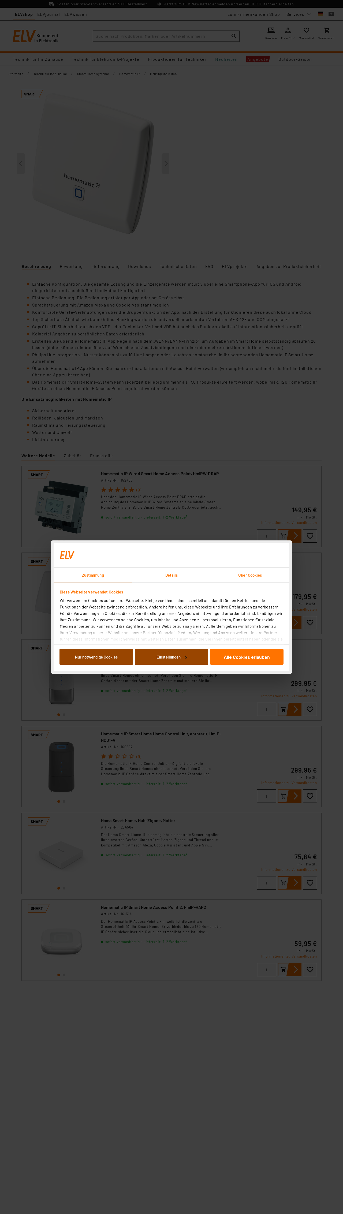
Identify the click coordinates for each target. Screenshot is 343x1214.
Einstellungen (171, 657)
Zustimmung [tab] (93, 574)
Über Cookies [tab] (250, 574)
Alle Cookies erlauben (247, 657)
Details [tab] (171, 574)
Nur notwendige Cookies (96, 657)
